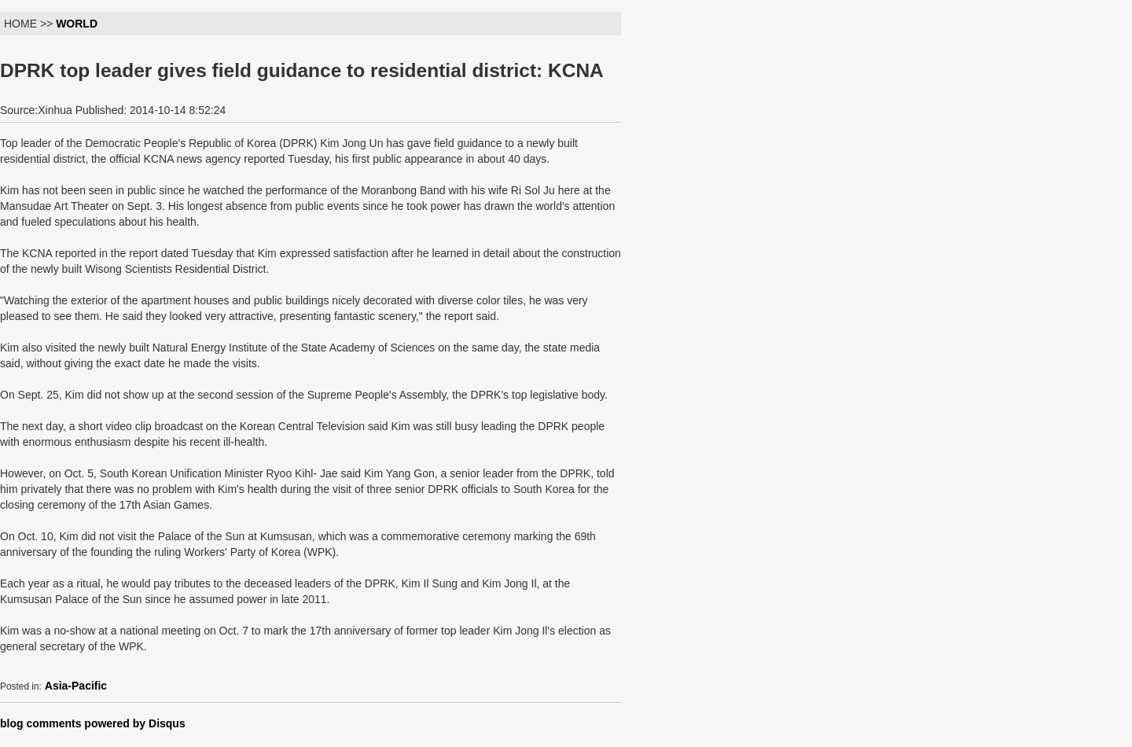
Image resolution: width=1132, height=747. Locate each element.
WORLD (76, 23)
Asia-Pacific (76, 685)
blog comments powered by (93, 723)
